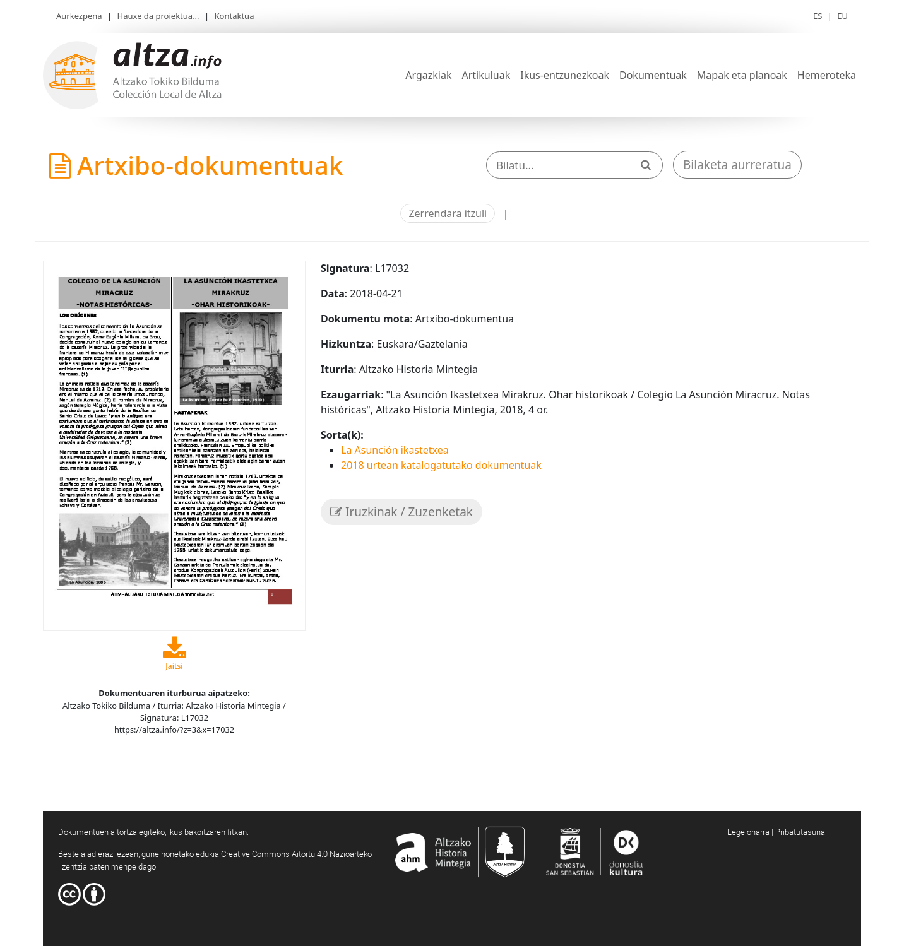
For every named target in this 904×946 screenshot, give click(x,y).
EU (842, 15)
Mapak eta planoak (742, 75)
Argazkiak (428, 75)
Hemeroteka (826, 75)
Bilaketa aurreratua (737, 165)
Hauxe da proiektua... (158, 15)
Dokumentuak (653, 75)
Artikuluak (485, 75)
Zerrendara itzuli (447, 213)
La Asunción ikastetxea (395, 450)
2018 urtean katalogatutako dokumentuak (441, 465)
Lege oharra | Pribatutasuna (776, 831)
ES (817, 15)
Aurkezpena (79, 15)
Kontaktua (234, 15)
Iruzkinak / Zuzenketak (401, 512)
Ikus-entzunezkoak (564, 75)
